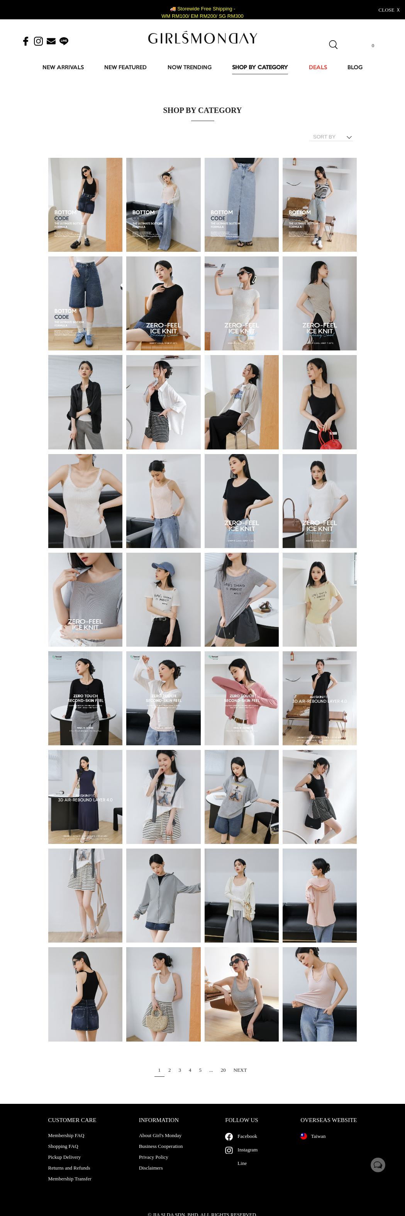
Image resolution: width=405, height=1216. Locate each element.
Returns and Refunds (69, 1175)
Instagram (247, 1157)
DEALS (318, 67)
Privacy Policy (153, 1165)
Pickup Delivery (64, 1165)
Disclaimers (151, 1175)
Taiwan (312, 1144)
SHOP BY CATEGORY (260, 67)
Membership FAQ (66, 1143)
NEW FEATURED (125, 67)
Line (242, 1171)
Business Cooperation (161, 1154)
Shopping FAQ (63, 1154)
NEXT (240, 1070)
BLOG (355, 67)
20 (223, 1070)
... (211, 1070)
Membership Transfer (70, 1186)
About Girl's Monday (160, 1143)
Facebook (247, 1144)
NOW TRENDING (190, 67)
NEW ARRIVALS (63, 67)
